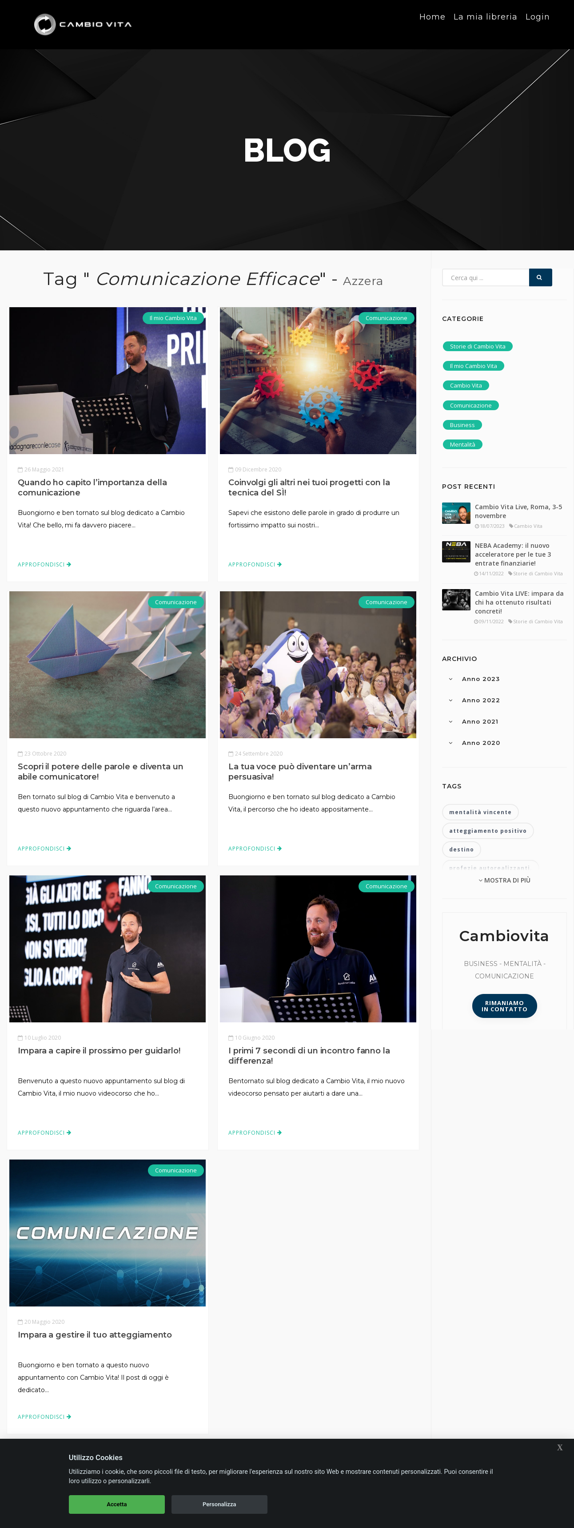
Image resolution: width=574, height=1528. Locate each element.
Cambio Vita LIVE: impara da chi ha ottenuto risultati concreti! (519, 602)
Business (462, 425)
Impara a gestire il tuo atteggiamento (95, 1335)
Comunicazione (386, 318)
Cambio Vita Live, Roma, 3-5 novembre (518, 511)
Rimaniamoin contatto (505, 1006)
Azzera (363, 281)
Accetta (117, 1504)
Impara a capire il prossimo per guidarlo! (99, 1051)
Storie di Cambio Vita (478, 346)
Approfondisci (45, 564)
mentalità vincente (480, 812)
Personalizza (219, 1504)
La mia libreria (485, 24)
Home (432, 24)
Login (538, 24)
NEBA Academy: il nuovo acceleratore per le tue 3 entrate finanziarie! (513, 554)
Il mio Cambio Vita (173, 318)
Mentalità (462, 444)
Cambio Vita (466, 385)
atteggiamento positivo (488, 831)
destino (461, 849)
